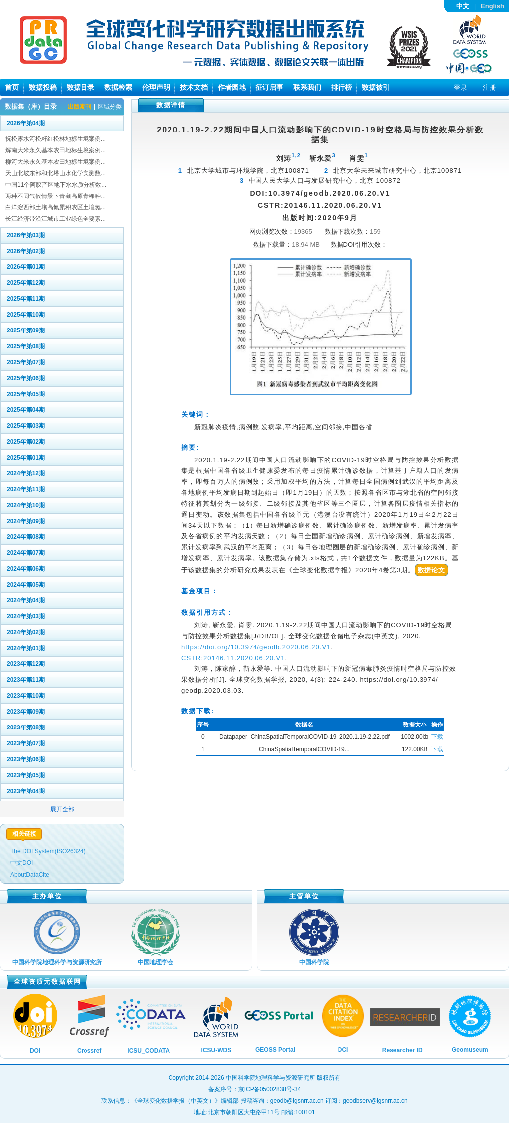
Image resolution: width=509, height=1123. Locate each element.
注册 (490, 87)
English (492, 6)
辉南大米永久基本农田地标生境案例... (55, 150)
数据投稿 (43, 87)
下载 (437, 736)
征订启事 (269, 87)
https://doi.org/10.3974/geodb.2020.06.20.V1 (256, 647)
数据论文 (431, 570)
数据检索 (118, 87)
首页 (12, 87)
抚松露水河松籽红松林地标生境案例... (55, 138)
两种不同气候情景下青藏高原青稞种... (55, 196)
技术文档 (194, 87)
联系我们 (307, 87)
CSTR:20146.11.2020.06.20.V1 (233, 657)
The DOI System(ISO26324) (47, 851)
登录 (461, 87)
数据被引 (376, 87)
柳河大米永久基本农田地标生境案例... (55, 161)
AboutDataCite (29, 874)
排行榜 (341, 87)
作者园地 (232, 87)
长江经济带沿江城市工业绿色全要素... (55, 218)
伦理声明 (156, 87)
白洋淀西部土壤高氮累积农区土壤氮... (55, 207)
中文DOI (21, 862)
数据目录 (80, 87)
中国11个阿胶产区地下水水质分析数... (55, 184)
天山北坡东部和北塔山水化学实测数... (55, 173)
